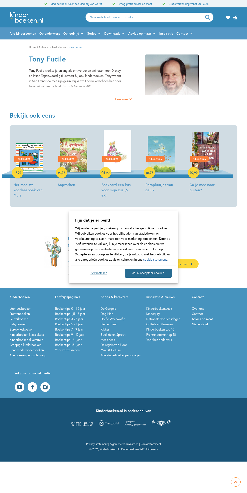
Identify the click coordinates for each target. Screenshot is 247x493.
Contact (182, 33)
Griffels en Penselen (159, 324)
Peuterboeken (19, 319)
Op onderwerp (49, 33)
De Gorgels (108, 308)
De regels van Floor (114, 345)
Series (91, 33)
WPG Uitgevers (148, 449)
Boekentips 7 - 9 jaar (69, 329)
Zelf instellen (99, 273)
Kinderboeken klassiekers (27, 334)
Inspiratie (166, 33)
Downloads (112, 33)
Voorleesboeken (20, 308)
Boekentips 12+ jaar (68, 340)
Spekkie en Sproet (113, 334)
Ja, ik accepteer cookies (148, 273)
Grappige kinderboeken (25, 345)
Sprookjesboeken (21, 329)
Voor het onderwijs (159, 340)
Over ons (198, 308)
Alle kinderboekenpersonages (121, 355)
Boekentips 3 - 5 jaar (69, 319)
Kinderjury (153, 314)
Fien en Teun (109, 324)
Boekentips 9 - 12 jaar (69, 334)
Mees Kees (108, 340)
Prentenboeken (20, 314)
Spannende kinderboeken (27, 350)
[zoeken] (208, 17)
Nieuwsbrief (200, 324)
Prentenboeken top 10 (161, 334)
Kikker (105, 329)
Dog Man (107, 314)
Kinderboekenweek (159, 308)
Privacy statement (97, 444)
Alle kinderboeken (23, 33)
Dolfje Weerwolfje (113, 319)
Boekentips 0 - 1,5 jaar (70, 308)
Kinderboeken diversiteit (26, 340)
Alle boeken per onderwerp (28, 355)
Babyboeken (18, 324)
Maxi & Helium (111, 350)
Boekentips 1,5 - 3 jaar (70, 314)
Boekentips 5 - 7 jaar (69, 324)
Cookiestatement (151, 444)
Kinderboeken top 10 (160, 329)
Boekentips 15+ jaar (68, 345)
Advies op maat (139, 33)
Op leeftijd (71, 33)
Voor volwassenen (67, 350)
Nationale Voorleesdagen (163, 319)
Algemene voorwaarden (124, 444)
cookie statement (155, 259)
